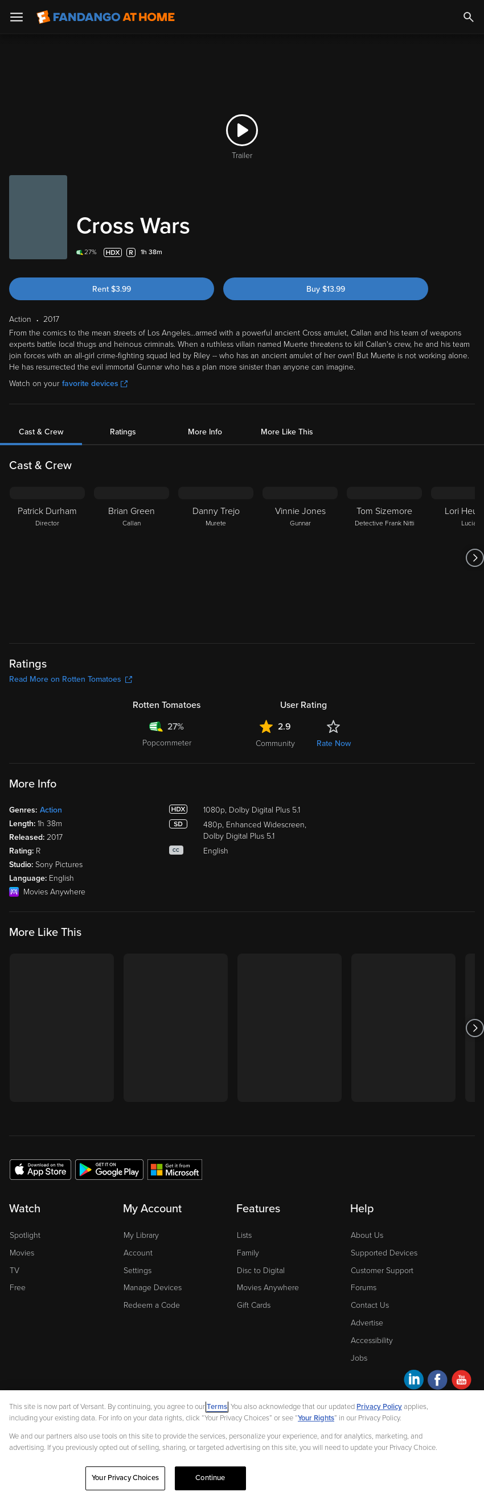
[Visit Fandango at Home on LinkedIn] (413, 1381)
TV (14, 1270)
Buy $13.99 (325, 289)
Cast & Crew (41, 432)
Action (51, 810)
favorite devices (95, 383)
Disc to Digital (261, 1270)
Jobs (359, 1358)
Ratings (123, 432)
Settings (137, 1270)
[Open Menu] (16, 17)
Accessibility (372, 1340)
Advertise (367, 1323)
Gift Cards (253, 1305)
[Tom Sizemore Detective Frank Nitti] (384, 557)
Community (275, 743)
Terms (217, 1406)
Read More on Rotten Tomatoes (70, 679)
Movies (22, 1253)
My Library (141, 1235)
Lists (244, 1235)
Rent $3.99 (111, 289)
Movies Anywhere (268, 1287)
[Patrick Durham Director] (47, 557)
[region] (242, 1443)
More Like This (287, 432)
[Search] (468, 17)
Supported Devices (384, 1253)
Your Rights (316, 1418)
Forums (363, 1287)
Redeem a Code (152, 1305)
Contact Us (370, 1305)
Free (18, 1287)
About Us (367, 1235)
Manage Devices (153, 1287)
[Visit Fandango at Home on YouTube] (461, 1381)
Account (138, 1253)
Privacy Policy (379, 1406)
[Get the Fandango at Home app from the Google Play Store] (109, 1169)
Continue (210, 1477)
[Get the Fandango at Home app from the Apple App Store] (40, 1169)
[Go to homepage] (105, 17)
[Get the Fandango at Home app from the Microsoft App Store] (175, 1169)
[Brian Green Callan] (131, 557)
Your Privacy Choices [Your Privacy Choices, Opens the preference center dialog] (125, 1477)
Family (248, 1253)
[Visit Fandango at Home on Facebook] (437, 1381)
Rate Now (334, 743)
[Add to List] (468, 252)
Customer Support (382, 1270)
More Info (205, 432)
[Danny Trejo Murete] (216, 557)
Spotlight (25, 1235)
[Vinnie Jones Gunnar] (300, 557)
